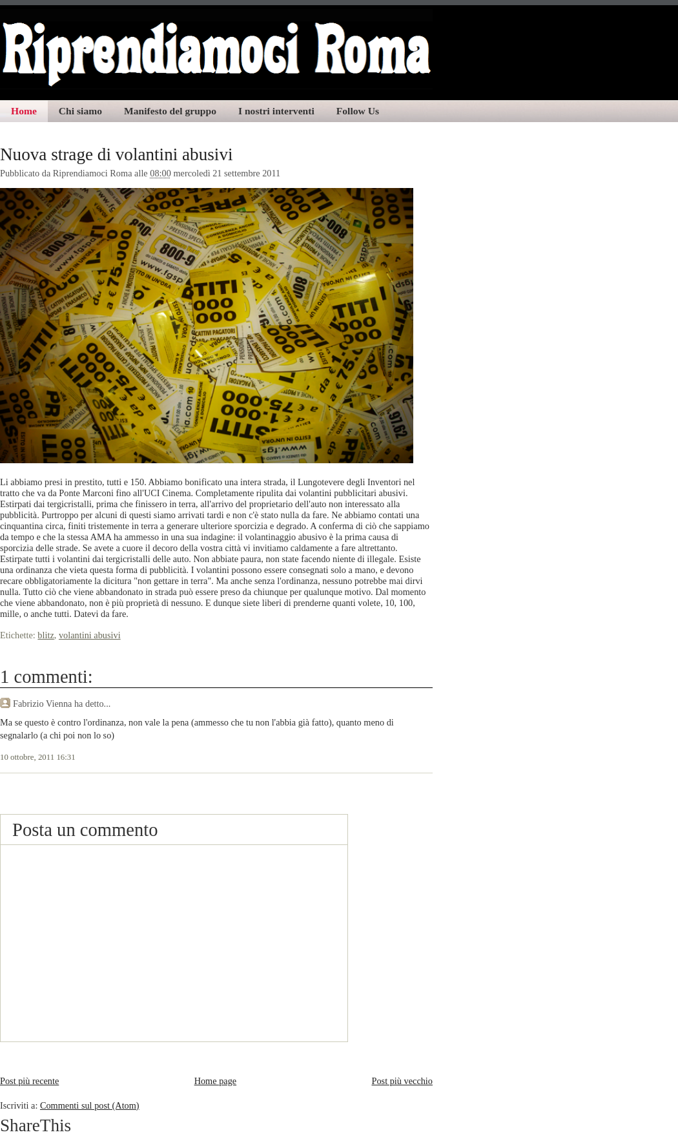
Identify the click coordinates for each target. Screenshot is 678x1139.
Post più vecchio (402, 1081)
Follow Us (357, 110)
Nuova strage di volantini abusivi (116, 154)
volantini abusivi (90, 635)
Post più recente (29, 1081)
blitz (45, 635)
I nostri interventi (276, 110)
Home (24, 110)
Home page (215, 1081)
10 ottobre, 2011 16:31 (38, 757)
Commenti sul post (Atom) (89, 1105)
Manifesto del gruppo (170, 110)
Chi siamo (80, 110)
